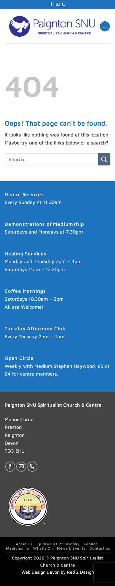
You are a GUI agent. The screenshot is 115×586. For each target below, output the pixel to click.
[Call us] (63, 4)
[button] (105, 26)
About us (24, 544)
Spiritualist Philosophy (57, 544)
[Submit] (104, 159)
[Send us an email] (57, 4)
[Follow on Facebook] (51, 4)
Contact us (100, 548)
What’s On (43, 548)
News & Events (71, 548)
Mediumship (17, 548)
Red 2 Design (80, 572)
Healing (91, 544)
